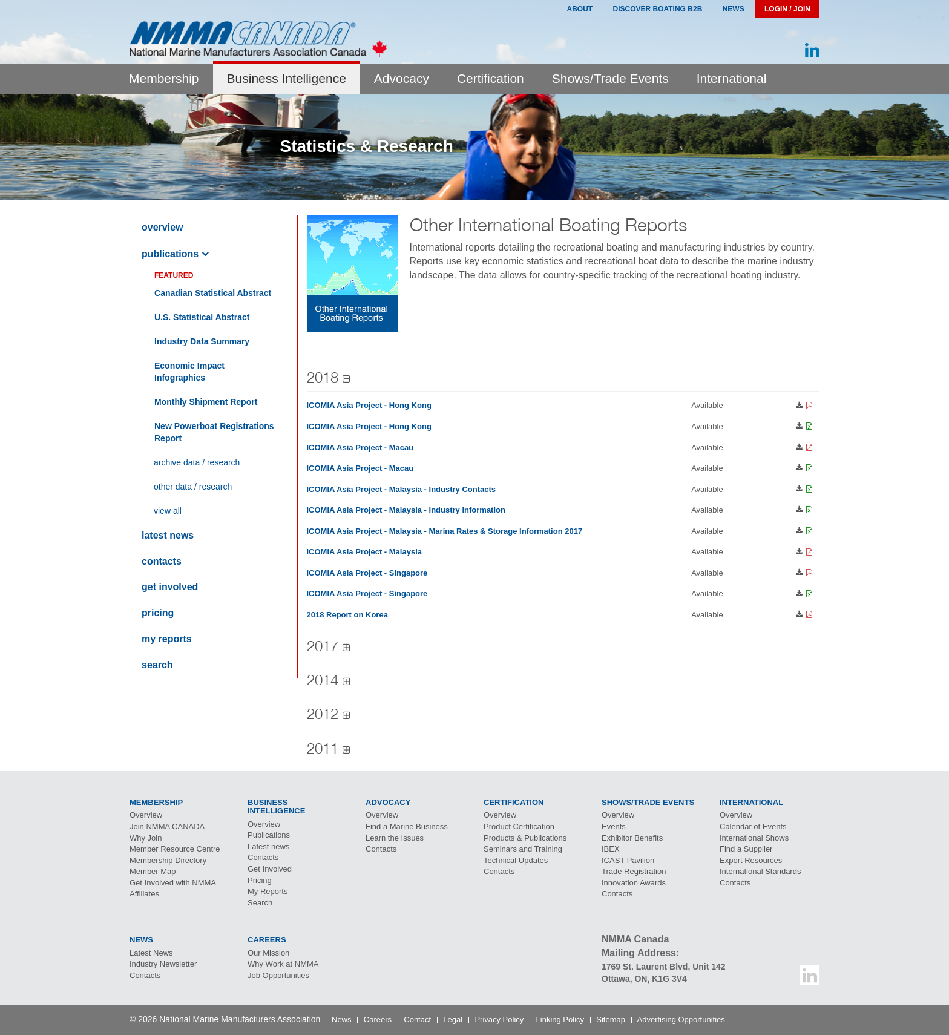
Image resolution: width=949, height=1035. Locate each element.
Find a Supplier (746, 848)
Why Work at (283, 963)
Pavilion (628, 860)
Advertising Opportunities (681, 1019)
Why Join (146, 838)
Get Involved (170, 587)
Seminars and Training (523, 848)
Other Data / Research (193, 486)
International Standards (760, 871)
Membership (164, 78)
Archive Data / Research (197, 462)
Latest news (168, 535)
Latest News (151, 953)
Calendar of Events (753, 826)
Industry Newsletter (163, 963)
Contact (417, 1019)
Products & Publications (525, 838)
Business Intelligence (286, 78)
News (733, 9)
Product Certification (519, 826)
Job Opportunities (278, 975)
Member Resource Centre (175, 848)
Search (157, 665)
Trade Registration (634, 871)
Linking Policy (560, 1019)
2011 (322, 748)
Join (167, 826)
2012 (322, 713)
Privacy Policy (499, 1019)
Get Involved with (173, 882)
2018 (322, 377)
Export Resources (751, 860)
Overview (162, 227)
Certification (490, 78)
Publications (170, 254)
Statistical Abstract (201, 317)
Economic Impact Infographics (189, 372)
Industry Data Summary (201, 341)
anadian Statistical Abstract (212, 293)
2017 (322, 646)
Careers (378, 1019)
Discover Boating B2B (658, 9)
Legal (452, 1019)
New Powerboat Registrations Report (214, 432)
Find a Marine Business (407, 826)
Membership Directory (168, 860)
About (579, 9)
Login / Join (787, 9)
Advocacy (401, 78)
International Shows (754, 838)
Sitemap (610, 1019)
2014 (322, 680)
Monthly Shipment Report (205, 402)
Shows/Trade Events (610, 78)
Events (614, 826)
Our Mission (268, 953)
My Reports (167, 639)
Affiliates (144, 893)
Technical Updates (516, 860)
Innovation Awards (634, 882)
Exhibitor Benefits (632, 838)
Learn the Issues (395, 838)
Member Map (153, 871)
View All (168, 511)
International (732, 78)
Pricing (158, 613)
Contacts (162, 561)
